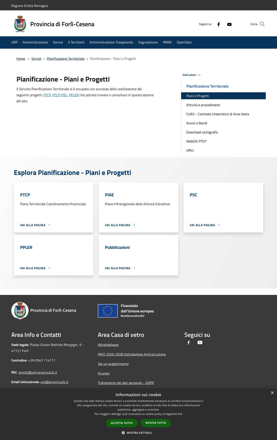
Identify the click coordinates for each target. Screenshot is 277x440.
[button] (138, 432)
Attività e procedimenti (203, 104)
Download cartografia (202, 132)
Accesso (104, 373)
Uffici (190, 150)
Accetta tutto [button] (122, 423)
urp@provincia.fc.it (54, 381)
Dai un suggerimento (113, 363)
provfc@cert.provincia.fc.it (38, 372)
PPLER (74, 95)
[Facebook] (211, 24)
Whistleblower (108, 344)
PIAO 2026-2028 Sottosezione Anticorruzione (132, 354)
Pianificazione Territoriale (65, 58)
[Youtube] (222, 24)
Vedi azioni (192, 75)
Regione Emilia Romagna (29, 5)
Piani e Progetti (197, 95)
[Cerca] (260, 24)
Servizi (36, 58)
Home (20, 58)
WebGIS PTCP (196, 141)
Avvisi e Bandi (196, 123)
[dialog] (138, 414)
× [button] (272, 393)
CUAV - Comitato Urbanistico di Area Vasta (217, 114)
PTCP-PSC (59, 95)
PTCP (47, 95)
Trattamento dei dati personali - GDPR (126, 382)
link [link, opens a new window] (180, 414)
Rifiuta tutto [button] (156, 423)
